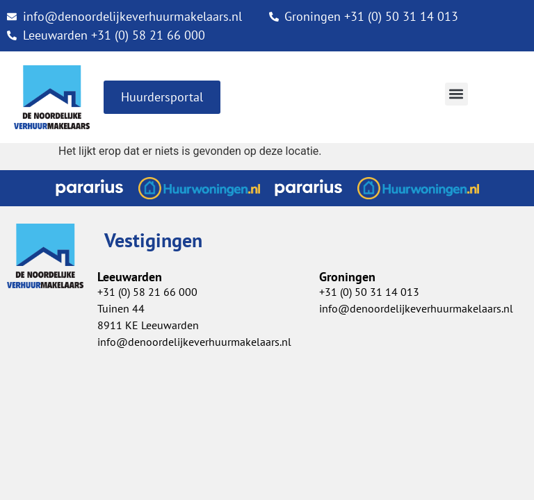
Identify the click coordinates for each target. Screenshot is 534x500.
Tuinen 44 (121, 308)
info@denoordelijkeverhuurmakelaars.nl (416, 308)
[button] (456, 94)
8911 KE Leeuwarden (148, 325)
